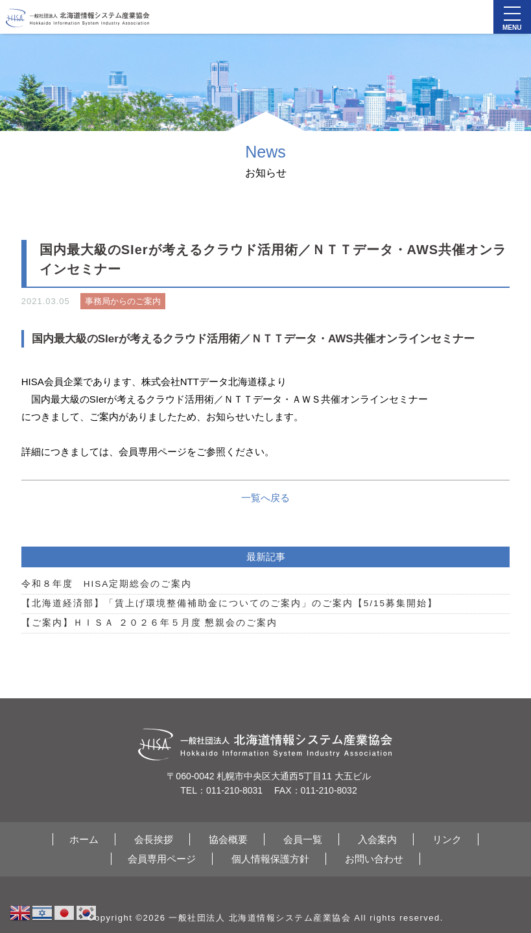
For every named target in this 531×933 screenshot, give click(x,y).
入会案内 (377, 839)
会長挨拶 (153, 839)
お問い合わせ (374, 858)
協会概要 (228, 839)
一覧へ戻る (265, 497)
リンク (447, 839)
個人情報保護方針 (270, 858)
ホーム (84, 839)
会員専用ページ (162, 858)
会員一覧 (302, 839)
